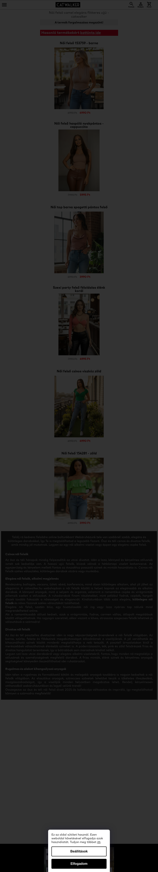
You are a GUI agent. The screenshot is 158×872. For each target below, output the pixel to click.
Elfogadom (79, 863)
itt (98, 842)
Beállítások (79, 851)
